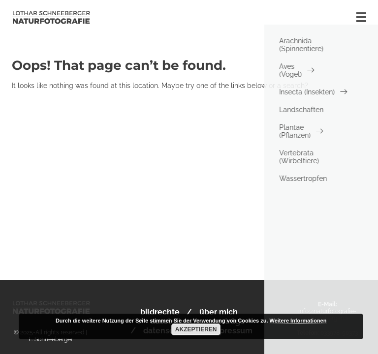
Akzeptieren (196, 329)
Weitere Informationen (298, 321)
